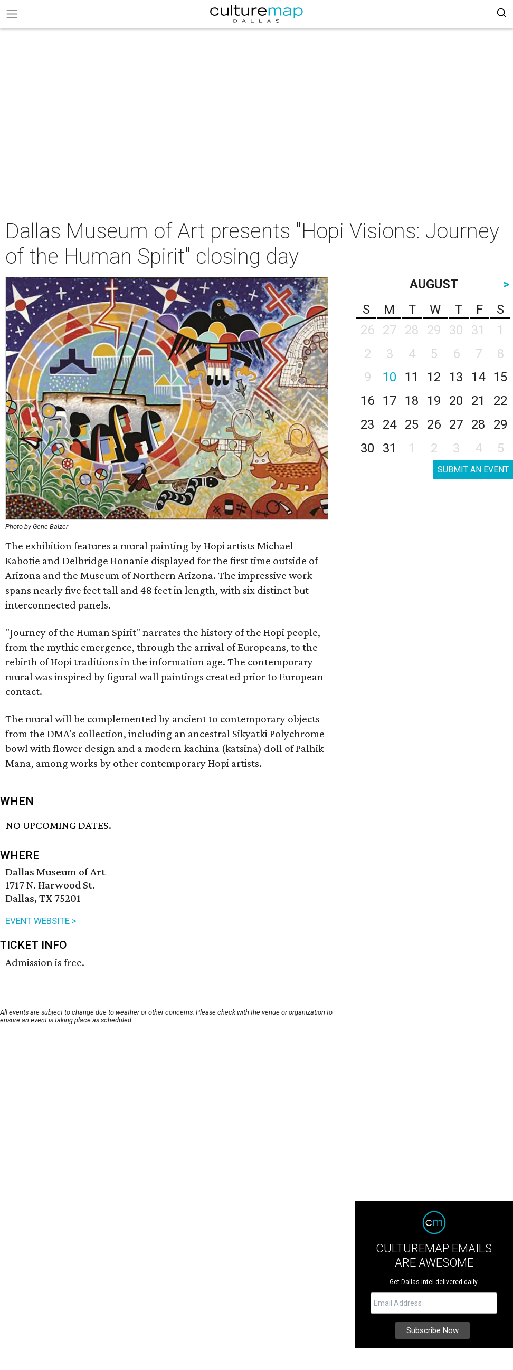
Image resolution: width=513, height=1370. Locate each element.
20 (456, 400)
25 (412, 424)
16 (367, 400)
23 (367, 424)
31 (389, 448)
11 (412, 377)
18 (412, 400)
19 (434, 400)
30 (367, 448)
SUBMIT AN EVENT (473, 470)
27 (456, 424)
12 (434, 377)
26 (434, 424)
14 (478, 377)
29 (500, 424)
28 (478, 424)
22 (500, 400)
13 (456, 377)
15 (500, 377)
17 (389, 400)
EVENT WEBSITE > (41, 920)
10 (389, 377)
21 (478, 400)
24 (389, 424)
